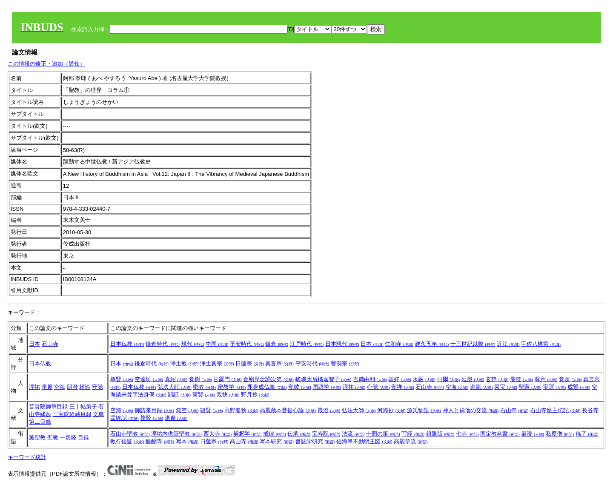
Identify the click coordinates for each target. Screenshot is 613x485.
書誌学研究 (315, 441)
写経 (412, 433)
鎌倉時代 (163, 344)
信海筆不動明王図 (364, 441)
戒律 (274, 433)
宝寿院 (326, 433)
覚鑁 (299, 387)
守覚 (97, 387)
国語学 (326, 387)
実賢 (203, 394)
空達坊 (149, 379)
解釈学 (247, 433)
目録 (83, 437)
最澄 (521, 379)
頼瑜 (84, 387)
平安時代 (247, 344)
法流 (353, 433)
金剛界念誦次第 (268, 379)
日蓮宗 (249, 363)
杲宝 (505, 387)
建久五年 (432, 344)
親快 (228, 394)
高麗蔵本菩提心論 (288, 410)
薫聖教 (37, 437)
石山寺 (50, 344)
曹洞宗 (345, 363)
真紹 (176, 379)
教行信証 (127, 441)
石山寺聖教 (130, 433)
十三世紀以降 (473, 344)
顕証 (179, 394)
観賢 (211, 410)
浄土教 (184, 363)
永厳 (423, 379)
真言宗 (279, 363)
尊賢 (121, 379)
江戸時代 (307, 344)
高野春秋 (241, 410)
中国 (217, 344)
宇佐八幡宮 (541, 344)
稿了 (587, 433)
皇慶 (47, 387)
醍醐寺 (160, 441)
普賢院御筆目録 (48, 406)
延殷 (472, 379)
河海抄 (391, 410)
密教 (204, 387)
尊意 (546, 379)
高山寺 (244, 441)
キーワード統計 (27, 457)
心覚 (378, 387)
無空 (187, 410)
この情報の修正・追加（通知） (46, 63)
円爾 (448, 379)
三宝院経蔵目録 (72, 414)
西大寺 (217, 433)
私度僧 (560, 433)
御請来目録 (154, 410)
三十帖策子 (83, 406)
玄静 (497, 379)
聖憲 (529, 387)
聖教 (52, 437)
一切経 (68, 437)
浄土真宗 (217, 363)
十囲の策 (383, 433)
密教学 (232, 387)
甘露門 (227, 379)
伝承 (298, 433)
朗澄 (72, 387)
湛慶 (176, 418)
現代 (192, 344)
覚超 (570, 379)
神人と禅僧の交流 (471, 410)
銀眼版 (440, 433)
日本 (34, 344)
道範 (481, 387)
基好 (399, 379)
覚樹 (200, 379)
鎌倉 (276, 344)
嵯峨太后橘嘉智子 (323, 379)
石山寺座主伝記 (555, 410)
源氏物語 (424, 410)
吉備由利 (370, 379)
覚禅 (402, 387)
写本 (187, 441)
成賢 (578, 387)
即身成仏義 (267, 387)
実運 (554, 387)
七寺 (467, 433)
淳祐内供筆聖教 (176, 433)
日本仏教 (127, 344)
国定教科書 (500, 433)
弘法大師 (175, 387)
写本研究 (277, 441)
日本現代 (342, 344)
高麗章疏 (411, 441)
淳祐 (34, 387)
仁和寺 (399, 344)
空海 (59, 387)
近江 (508, 344)
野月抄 (255, 394)
